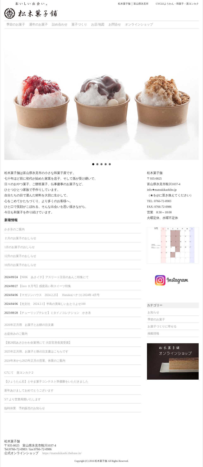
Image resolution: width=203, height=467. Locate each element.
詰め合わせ (59, 24)
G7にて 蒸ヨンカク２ (19, 372)
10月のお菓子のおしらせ (20, 265)
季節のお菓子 (15, 24)
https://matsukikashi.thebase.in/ (62, 453)
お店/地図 (97, 24)
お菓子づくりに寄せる (162, 326)
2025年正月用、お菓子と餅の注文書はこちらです (36, 351)
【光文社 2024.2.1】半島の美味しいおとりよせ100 (52, 303)
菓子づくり (79, 24)
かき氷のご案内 (14, 229)
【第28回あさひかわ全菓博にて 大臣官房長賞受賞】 (38, 342)
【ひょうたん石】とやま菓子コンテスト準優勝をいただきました (46, 381)
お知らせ (153, 312)
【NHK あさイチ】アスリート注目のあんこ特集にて (54, 277)
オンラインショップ (139, 24)
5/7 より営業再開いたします (22, 399)
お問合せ (115, 24)
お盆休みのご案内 (15, 333)
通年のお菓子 (38, 24)
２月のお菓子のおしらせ (20, 238)
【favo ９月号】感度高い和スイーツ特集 (45, 286)
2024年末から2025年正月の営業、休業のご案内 (34, 360)
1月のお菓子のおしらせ (19, 247)
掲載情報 (153, 333)
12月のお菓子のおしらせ (20, 256)
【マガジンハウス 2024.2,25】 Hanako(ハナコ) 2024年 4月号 (59, 295)
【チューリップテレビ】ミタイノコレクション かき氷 (55, 312)
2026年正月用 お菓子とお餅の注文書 (29, 324)
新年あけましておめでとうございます (29, 390)
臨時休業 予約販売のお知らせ (24, 408)
